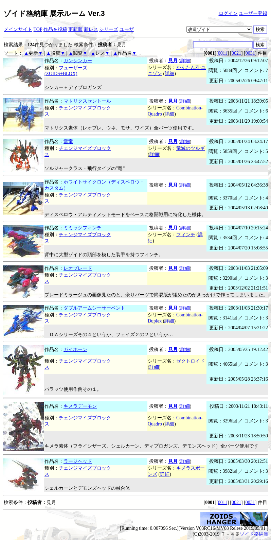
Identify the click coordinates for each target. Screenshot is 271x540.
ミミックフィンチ (83, 227)
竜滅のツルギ (190, 148)
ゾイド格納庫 (254, 534)
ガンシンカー (78, 60)
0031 (250, 53)
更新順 (75, 29)
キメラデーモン (80, 406)
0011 (222, 53)
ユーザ (127, 29)
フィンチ (185, 234)
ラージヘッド (78, 461)
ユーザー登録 (253, 13)
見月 (173, 60)
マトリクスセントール (87, 101)
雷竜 (68, 141)
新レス (91, 29)
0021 (236, 53)
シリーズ (108, 29)
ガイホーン (75, 349)
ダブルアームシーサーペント (94, 308)
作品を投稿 (55, 29)
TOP (38, 29)
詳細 (185, 60)
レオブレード (78, 268)
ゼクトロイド (190, 361)
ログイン (228, 13)
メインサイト (18, 29)
